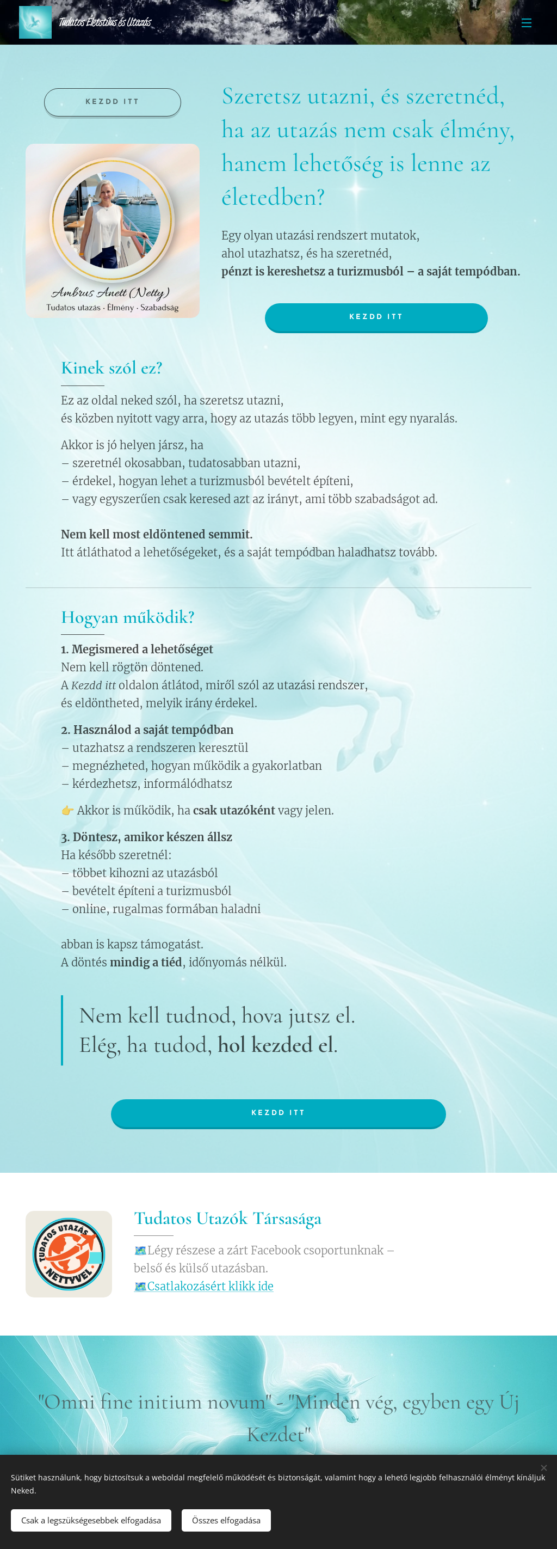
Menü (526, 22)
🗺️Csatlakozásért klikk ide (204, 1286)
